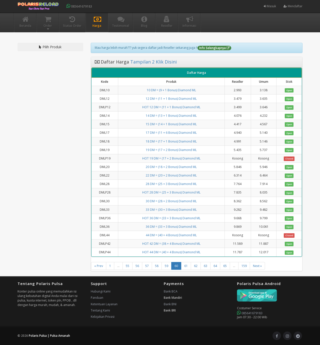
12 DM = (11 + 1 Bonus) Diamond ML (171, 98)
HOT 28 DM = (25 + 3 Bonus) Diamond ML (171, 192)
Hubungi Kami (100, 291)
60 (176, 266)
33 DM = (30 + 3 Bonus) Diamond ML (171, 210)
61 (186, 266)
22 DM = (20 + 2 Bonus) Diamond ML (171, 175)
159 (244, 266)
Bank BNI (170, 304)
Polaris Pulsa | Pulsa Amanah (49, 336)
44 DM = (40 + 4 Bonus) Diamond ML (171, 235)
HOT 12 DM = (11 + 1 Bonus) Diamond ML (171, 107)
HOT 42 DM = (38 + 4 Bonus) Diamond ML (171, 244)
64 (215, 266)
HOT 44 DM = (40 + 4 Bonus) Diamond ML (171, 252)
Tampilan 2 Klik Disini (153, 62)
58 (156, 266)
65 (225, 266)
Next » (257, 266)
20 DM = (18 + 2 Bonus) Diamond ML (171, 167)
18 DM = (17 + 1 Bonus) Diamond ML (171, 141)
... (118, 266)
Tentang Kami (100, 310)
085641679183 (79, 6)
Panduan (97, 298)
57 (147, 266)
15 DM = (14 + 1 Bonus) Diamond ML (171, 124)
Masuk (270, 6)
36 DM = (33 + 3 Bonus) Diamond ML (171, 226)
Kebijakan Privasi (102, 316)
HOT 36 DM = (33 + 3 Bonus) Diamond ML (171, 218)
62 (196, 266)
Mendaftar (293, 6)
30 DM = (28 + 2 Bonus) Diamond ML (171, 201)
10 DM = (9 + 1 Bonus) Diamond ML (171, 90)
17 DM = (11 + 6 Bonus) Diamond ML (171, 132)
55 (127, 266)
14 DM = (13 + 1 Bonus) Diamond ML (171, 116)
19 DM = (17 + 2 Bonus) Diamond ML (171, 150)
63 (205, 266)
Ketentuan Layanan (104, 304)
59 (166, 266)
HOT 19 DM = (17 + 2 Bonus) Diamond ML (171, 158)
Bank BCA (171, 291)
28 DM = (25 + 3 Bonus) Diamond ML (171, 184)
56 (137, 266)
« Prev (98, 266)
